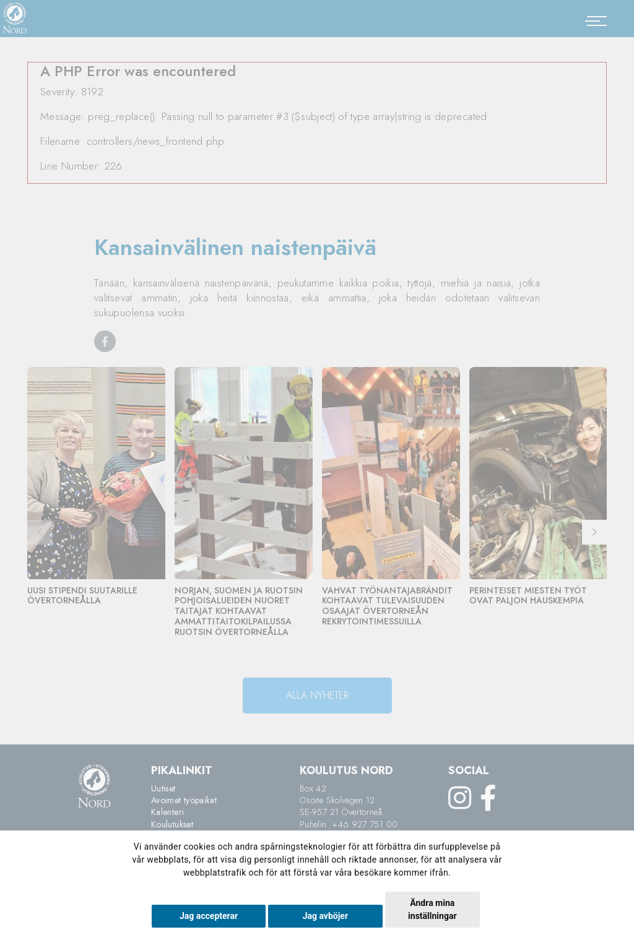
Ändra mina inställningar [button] (432, 909)
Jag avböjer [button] (325, 916)
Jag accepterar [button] (209, 916)
